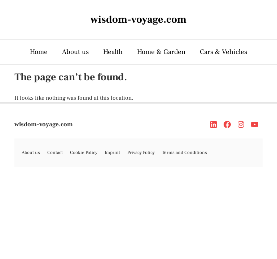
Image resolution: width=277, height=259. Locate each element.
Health (113, 51)
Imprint (112, 152)
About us (75, 51)
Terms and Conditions (184, 152)
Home (39, 51)
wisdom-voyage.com (43, 124)
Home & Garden (161, 51)
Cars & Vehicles (223, 51)
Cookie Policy (83, 152)
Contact (55, 152)
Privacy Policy (141, 152)
